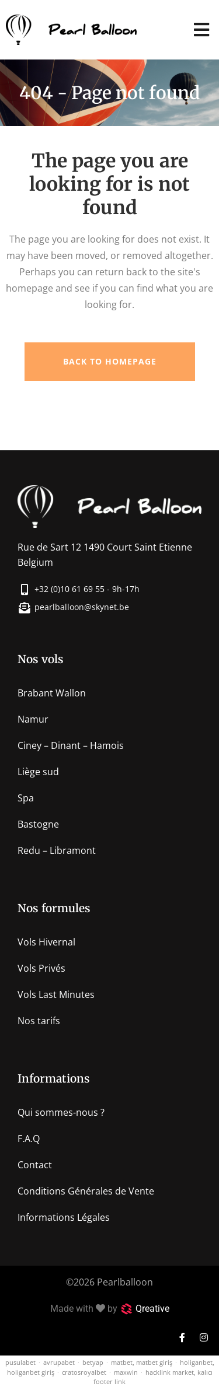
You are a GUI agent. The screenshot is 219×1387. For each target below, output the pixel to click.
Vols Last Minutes (56, 994)
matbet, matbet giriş (141, 1362)
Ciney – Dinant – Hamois (71, 745)
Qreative (152, 1308)
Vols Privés (41, 968)
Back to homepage (110, 361)
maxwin (126, 1372)
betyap (92, 1362)
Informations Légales (64, 1217)
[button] (201, 30)
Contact (35, 1164)
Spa (26, 797)
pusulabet (20, 1362)
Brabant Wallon (52, 693)
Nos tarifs (39, 1020)
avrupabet (59, 1362)
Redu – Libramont (57, 850)
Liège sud (38, 771)
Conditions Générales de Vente (86, 1191)
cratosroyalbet (84, 1372)
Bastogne (38, 824)
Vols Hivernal (46, 942)
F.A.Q (29, 1138)
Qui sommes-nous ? (61, 1112)
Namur (33, 719)
